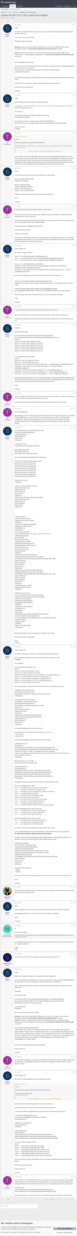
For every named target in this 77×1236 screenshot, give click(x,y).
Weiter (8, 21)
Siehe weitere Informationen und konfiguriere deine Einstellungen (21, 1232)
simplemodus (7, 963)
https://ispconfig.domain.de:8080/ (25, 37)
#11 (74, 427)
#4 (74, 168)
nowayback (7, 935)
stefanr (4, 18)
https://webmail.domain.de (42, 657)
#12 (74, 647)
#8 (74, 324)
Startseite (5, 6)
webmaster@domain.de (30, 453)
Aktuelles (20, 6)
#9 (74, 393)
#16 (74, 953)
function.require (36, 52)
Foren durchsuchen (15, 9)
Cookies (19, 1227)
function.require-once (48, 47)
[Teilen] (72, 25)
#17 (74, 969)
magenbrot (7, 897)
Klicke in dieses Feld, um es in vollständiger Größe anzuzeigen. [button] (45, 151)
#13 (74, 887)
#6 (74, 245)
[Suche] (74, 6)
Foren (13, 6)
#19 (74, 1072)
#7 (74, 306)
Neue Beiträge (4, 9)
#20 (74, 1176)
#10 (74, 408)
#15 (74, 925)
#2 (74, 95)
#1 (74, 24)
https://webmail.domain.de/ (41, 694)
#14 (74, 902)
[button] (24, 6)
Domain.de (25, 451)
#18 (74, 1056)
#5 (74, 206)
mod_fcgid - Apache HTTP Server (40, 533)
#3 (74, 133)
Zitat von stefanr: (20, 136)
